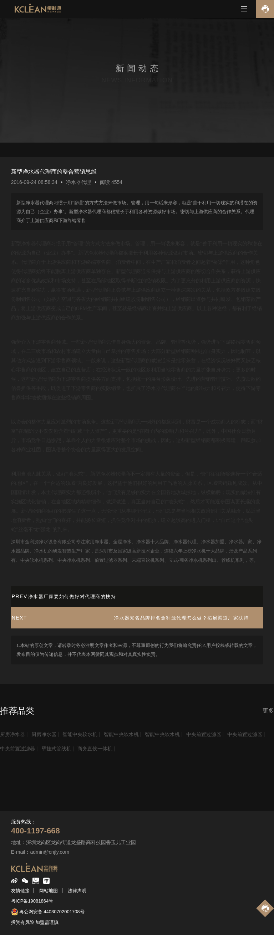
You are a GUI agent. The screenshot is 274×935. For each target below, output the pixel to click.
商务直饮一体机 (94, 748)
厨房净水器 (12, 734)
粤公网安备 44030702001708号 (52, 911)
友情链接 (20, 890)
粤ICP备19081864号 (32, 901)
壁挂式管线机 (56, 748)
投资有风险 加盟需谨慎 (35, 922)
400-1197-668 (35, 830)
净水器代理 (78, 182)
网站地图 (48, 890)
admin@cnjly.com (49, 852)
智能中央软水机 (79, 734)
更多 (268, 711)
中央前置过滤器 (203, 734)
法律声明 (77, 890)
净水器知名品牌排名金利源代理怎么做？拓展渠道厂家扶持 (181, 618)
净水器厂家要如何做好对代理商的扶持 (72, 596)
